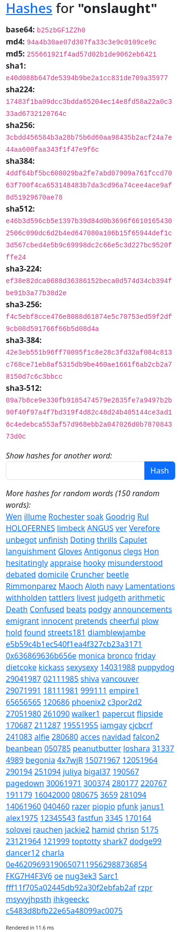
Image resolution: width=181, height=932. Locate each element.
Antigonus (102, 551)
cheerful (124, 621)
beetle (117, 574)
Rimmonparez (31, 586)
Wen (14, 516)
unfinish (53, 539)
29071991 (23, 690)
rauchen (48, 829)
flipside (150, 713)
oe (58, 876)
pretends (91, 621)
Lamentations (150, 586)
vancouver (120, 679)
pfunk (128, 806)
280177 (125, 783)
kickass (51, 667)
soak (95, 516)
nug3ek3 (81, 876)
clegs (133, 551)
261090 (56, 713)
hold (14, 632)
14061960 (23, 806)
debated (21, 574)
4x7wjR (70, 760)
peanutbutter (97, 748)
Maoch (70, 586)
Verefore (144, 528)
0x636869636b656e (41, 655)
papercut (118, 713)
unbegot (21, 539)
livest (86, 597)
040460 (56, 806)
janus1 (152, 806)
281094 (133, 794)
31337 (163, 748)
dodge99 (145, 841)
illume (35, 516)
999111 (94, 690)
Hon (151, 551)
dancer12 (23, 852)
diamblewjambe (117, 632)
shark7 (115, 841)
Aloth (94, 586)
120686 (56, 702)
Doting (82, 539)
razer (80, 806)
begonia (40, 760)
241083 (19, 736)
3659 (109, 794)
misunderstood (135, 563)
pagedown (25, 783)
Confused (47, 609)
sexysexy (82, 667)
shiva (90, 679)
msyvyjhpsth (28, 899)
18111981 (60, 690)
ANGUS (100, 528)
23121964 (23, 841)
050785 (57, 748)
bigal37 (97, 771)
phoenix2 (88, 702)
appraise (66, 563)
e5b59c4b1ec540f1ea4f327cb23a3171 (74, 644)
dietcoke (21, 667)
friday (145, 655)
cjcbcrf (141, 725)
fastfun (90, 818)
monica (91, 655)
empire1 (124, 690)
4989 (15, 760)
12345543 (57, 818)
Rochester (66, 516)
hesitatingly (27, 563)
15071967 (102, 760)
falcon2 (146, 736)
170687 (19, 725)
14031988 (117, 667)
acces (90, 736)
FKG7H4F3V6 (29, 876)
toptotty (85, 841)
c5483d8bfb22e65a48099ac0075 (64, 910)
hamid (103, 829)
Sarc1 (109, 876)
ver (121, 528)
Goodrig (120, 516)
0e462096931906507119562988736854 (76, 864)
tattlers (62, 597)
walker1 (85, 713)
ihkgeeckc (71, 899)
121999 (56, 841)
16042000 (52, 794)
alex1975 (22, 818)
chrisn (128, 829)
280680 (65, 736)
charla (53, 852)
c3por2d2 (125, 702)
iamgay (113, 725)
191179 (19, 794)
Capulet (133, 539)
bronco (120, 655)
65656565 (23, 702)
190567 (125, 771)
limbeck (71, 528)
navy (114, 586)
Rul (143, 516)
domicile (53, 574)
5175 (150, 829)
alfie (42, 736)
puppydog (156, 667)
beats (76, 609)
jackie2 (77, 829)
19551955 (80, 725)
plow (150, 621)
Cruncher (87, 574)
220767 (153, 783)
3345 (114, 818)
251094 (47, 771)
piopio (103, 806)
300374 (97, 783)
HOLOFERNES (30, 528)
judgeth (111, 597)
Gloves (70, 551)
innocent (57, 621)
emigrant (22, 621)
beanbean (24, 748)
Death (17, 609)
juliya (72, 771)
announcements (142, 609)
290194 (19, 771)
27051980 (23, 713)
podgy (99, 609)
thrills (107, 539)
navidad (116, 736)
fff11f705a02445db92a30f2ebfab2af (71, 887)
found (35, 632)
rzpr (145, 887)
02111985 (60, 679)
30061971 (64, 783)
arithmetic (146, 597)
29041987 (23, 679)
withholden (26, 597)
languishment (31, 551)
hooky (94, 563)
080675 (84, 794)
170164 (138, 818)
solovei (18, 829)
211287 (47, 725)
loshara (136, 748)
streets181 (67, 632)
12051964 (139, 760)
